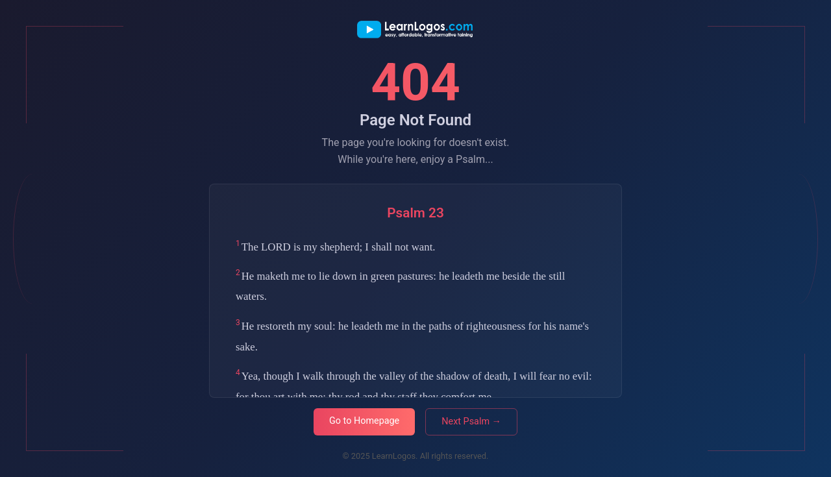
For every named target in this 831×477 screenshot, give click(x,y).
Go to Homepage (364, 420)
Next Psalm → (471, 421)
